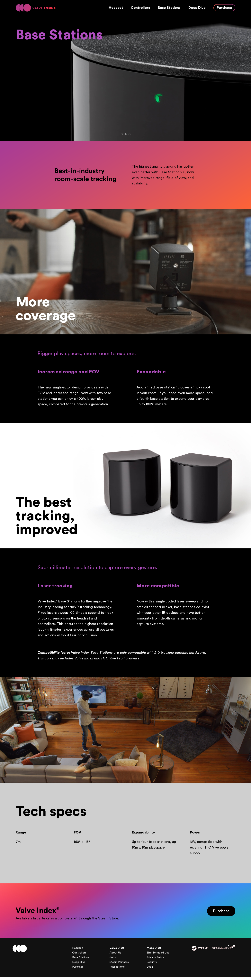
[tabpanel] (125, 78)
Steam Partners (119, 962)
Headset (116, 7)
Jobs (113, 957)
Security (152, 962)
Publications (117, 966)
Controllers (140, 7)
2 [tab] (126, 134)
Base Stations (169, 7)
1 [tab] (122, 134)
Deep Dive (197, 7)
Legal (150, 966)
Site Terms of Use (158, 952)
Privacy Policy (155, 957)
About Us (115, 952)
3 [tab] (129, 134)
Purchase (224, 7)
